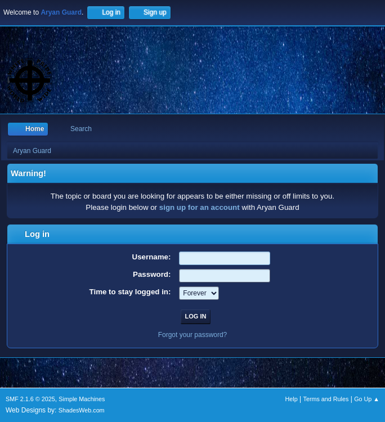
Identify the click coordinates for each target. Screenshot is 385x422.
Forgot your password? (192, 335)
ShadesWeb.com (82, 410)
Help (291, 399)
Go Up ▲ (366, 399)
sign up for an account (199, 207)
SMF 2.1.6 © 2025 (30, 399)
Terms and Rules (326, 399)
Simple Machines (82, 399)
